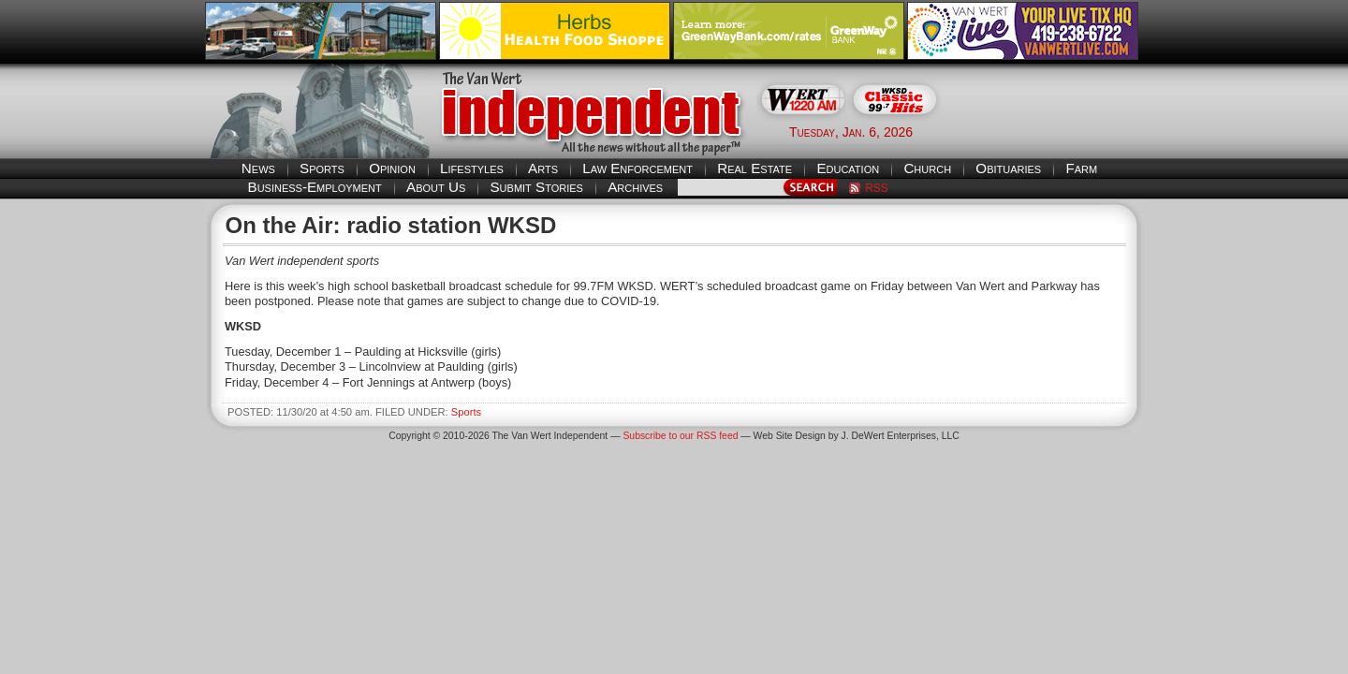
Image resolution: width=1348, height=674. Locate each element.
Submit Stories (536, 187)
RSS (876, 188)
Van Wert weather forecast (1049, 131)
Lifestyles (472, 168)
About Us (435, 187)
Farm (1081, 168)
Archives (635, 187)
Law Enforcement (637, 168)
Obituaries (1008, 168)
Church (927, 168)
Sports (322, 168)
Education (847, 168)
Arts (543, 168)
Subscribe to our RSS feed (680, 436)
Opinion (392, 168)
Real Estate (754, 168)
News (258, 168)
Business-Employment (315, 187)
